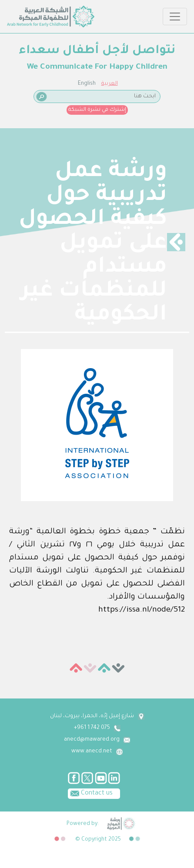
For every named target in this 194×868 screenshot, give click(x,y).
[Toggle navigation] (175, 16)
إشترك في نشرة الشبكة (97, 110)
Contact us (90, 792)
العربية (109, 84)
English (87, 84)
